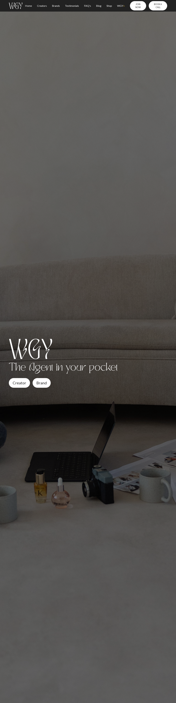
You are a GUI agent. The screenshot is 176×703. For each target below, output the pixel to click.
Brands (56, 5)
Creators (42, 5)
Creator (19, 382)
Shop (109, 5)
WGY (121, 5)
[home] (15, 5)
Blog (98, 5)
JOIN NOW (138, 6)
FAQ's (87, 5)
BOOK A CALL (158, 6)
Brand (41, 382)
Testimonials (72, 5)
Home (28, 5)
